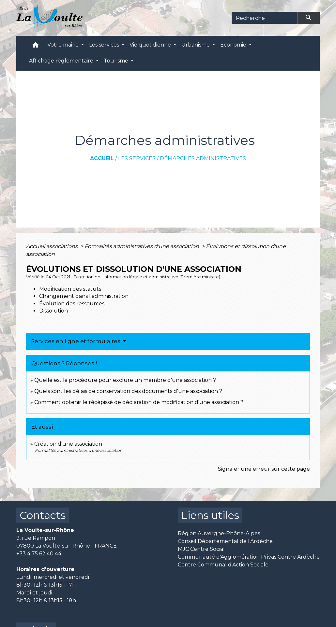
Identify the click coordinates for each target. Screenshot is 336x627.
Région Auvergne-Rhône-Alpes (219, 533)
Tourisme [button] (117, 61)
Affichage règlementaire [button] (62, 61)
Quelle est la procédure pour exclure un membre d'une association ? (125, 380)
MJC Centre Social (201, 549)
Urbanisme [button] (196, 45)
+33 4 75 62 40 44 (38, 553)
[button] (35, 46)
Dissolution (53, 311)
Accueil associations (52, 246)
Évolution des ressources (71, 303)
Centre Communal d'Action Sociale (223, 565)
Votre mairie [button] (63, 45)
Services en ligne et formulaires (76, 341)
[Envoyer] (309, 18)
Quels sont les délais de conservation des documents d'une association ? (128, 391)
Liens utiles (210, 515)
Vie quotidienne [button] (151, 45)
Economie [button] (234, 45)
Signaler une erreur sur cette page (264, 469)
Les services (137, 158)
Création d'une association (68, 444)
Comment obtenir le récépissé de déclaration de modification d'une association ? (138, 402)
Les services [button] (104, 45)
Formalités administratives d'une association (142, 246)
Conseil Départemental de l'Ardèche (225, 541)
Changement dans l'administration (84, 296)
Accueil (102, 158)
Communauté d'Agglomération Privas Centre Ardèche (249, 557)
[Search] (265, 18)
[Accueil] (49, 18)
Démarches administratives (203, 158)
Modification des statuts (70, 289)
